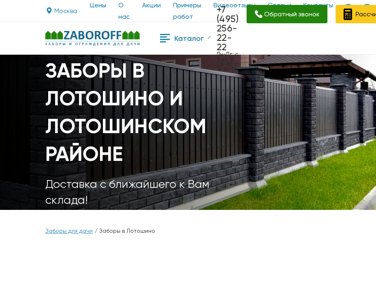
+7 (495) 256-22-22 (227, 28)
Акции (151, 5)
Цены (98, 5)
